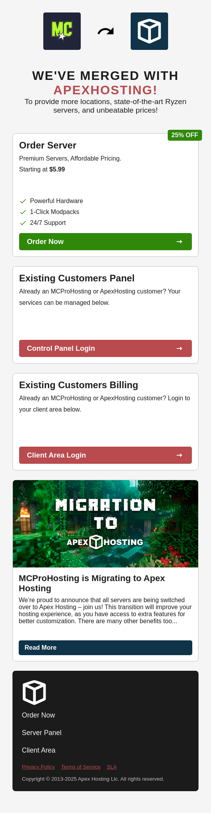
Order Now (38, 715)
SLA (112, 767)
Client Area (38, 750)
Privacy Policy (38, 767)
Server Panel (42, 733)
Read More (41, 647)
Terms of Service (81, 767)
